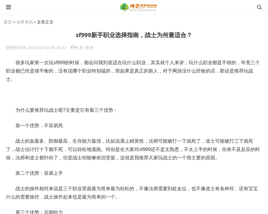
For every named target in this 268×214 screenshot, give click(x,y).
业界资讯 (24, 22)
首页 (8, 22)
